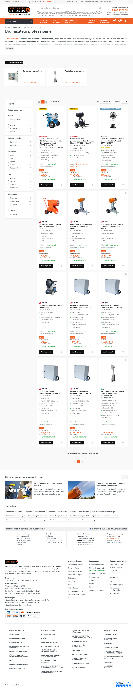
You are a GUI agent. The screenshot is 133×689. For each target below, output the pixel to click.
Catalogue (72, 578)
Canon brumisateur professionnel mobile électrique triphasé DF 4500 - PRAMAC (82, 141)
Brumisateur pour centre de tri (79, 512)
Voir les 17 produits (71, 82)
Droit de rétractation (96, 590)
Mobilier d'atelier (108, 631)
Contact (70, 2)
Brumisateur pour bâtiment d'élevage (103, 512)
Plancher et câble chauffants (78, 646)
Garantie (92, 587)
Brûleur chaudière (78, 654)
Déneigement (106, 662)
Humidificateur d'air (15, 668)
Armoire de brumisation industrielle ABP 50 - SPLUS (80, 392)
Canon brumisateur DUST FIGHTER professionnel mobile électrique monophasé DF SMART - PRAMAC (50, 142)
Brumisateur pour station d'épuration (17, 520)
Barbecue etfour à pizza (106, 666)
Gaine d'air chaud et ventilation (109, 639)
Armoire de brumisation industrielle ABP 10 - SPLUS (80, 306)
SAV (81, 2)
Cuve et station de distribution (78, 659)
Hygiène (42, 638)
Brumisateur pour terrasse (58, 516)
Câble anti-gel (76, 651)
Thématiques (36, 2)
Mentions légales (116, 585)
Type (19, 174)
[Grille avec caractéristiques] (43, 102)
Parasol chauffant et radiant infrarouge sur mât (50, 666)
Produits (19, 21)
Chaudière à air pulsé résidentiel (79, 631)
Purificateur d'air (46, 631)
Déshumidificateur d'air (17, 664)
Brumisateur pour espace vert (37, 516)
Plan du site (114, 594)
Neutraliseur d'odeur (47, 635)
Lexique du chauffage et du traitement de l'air (22, 603)
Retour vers (14, 62)
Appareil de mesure (109, 648)
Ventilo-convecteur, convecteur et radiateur (80, 636)
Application (19, 152)
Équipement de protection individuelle (112, 657)
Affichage (116, 102)
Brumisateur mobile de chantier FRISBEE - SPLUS (51, 306)
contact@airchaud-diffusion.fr (22, 589)
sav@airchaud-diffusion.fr (30, 591)
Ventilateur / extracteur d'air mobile (17, 646)
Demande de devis (75, 571)
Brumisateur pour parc (111, 516)
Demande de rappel (75, 575)
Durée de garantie (19, 138)
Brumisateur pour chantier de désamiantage (81, 520)
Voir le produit (46, 185)
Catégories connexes (19, 110)
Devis (76, 2)
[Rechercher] (100, 8)
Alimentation (19, 194)
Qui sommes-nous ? (18, 2)
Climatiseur (12, 635)
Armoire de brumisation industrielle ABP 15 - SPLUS (111, 306)
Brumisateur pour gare (39, 520)
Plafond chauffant (78, 641)
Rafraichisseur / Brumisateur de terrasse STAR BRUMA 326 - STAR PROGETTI (112, 141)
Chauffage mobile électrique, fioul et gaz (48, 650)
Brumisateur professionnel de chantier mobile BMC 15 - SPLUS (50, 226)
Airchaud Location (15, 631)
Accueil (7, 2)
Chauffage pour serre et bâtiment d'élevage (48, 656)
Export (91, 584)
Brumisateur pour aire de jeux (15, 516)
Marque (19, 115)
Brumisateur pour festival (14, 512)
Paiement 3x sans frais (97, 574)
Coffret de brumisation (32, 71)
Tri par (97, 102)
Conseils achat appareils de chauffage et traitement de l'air (28, 600)
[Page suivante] (89, 461)
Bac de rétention (77, 668)
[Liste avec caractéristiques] (46, 102)
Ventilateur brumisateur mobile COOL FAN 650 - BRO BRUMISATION (112, 393)
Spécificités (19, 211)
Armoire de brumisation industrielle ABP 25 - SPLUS (49, 392)
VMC (9, 661)
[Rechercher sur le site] (67, 8)
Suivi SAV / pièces (105, 2)
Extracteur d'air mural (17, 651)
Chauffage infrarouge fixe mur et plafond (49, 672)
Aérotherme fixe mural (48, 646)
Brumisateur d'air (14, 642)
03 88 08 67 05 (120, 10)
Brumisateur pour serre (57, 520)
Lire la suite (9, 48)
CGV (111, 581)
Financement (94, 577)
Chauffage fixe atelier (47, 642)
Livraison (92, 580)
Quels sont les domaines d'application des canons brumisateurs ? (112, 484)
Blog (28, 2)
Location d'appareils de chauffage (18, 605)
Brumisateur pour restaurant (57, 512)
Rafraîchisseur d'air (15, 638)
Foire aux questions (75, 591)
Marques (71, 581)
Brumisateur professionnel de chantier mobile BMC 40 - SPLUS (112, 226)
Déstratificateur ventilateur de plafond (17, 656)
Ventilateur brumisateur (74, 71)
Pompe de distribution (79, 664)
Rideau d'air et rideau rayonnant (47, 661)
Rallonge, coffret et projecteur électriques (111, 652)
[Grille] (39, 102)
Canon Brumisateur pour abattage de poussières (85, 516)
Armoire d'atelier (108, 635)
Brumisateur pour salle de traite (35, 512)
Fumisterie (106, 644)
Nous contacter (74, 568)
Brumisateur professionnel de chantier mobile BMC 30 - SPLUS (81, 226)
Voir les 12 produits (29, 82)
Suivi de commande (91, 2)
